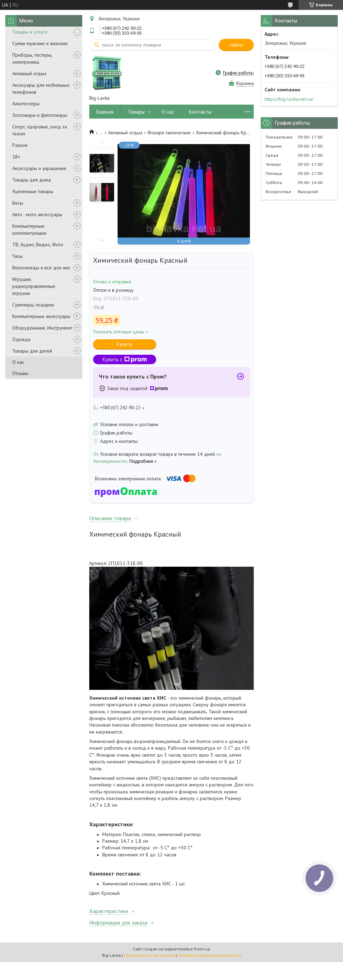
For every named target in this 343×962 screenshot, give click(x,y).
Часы (17, 256)
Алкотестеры (26, 103)
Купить (125, 344)
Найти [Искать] (236, 45)
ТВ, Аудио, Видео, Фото (37, 244)
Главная (104, 111)
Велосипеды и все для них (41, 267)
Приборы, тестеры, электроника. (32, 58)
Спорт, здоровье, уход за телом (39, 130)
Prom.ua (202, 949)
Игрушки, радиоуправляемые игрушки (33, 286)
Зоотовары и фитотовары (39, 115)
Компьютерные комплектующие (29, 229)
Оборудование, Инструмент (42, 328)
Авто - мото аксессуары (37, 214)
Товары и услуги (29, 32)
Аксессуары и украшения (39, 168)
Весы (17, 203)
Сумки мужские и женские (40, 43)
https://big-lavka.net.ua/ (289, 99)
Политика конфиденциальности (209, 955)
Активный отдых (29, 73)
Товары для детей (32, 351)
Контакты (200, 111)
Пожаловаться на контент (149, 955)
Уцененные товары (32, 191)
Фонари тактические (169, 132)
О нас (18, 362)
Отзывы (20, 373)
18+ (16, 157)
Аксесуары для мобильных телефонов (41, 88)
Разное (20, 145)
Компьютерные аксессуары (41, 316)
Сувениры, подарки (33, 305)
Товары (136, 111)
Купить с (125, 359)
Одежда (21, 339)
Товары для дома (31, 180)
